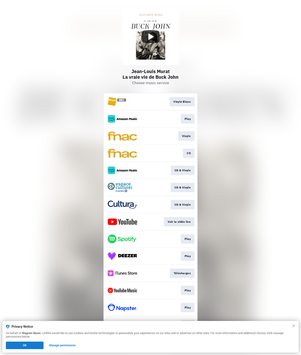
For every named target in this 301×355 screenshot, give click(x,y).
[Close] (293, 326)
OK (25, 345)
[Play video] (150, 36)
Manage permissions (62, 345)
